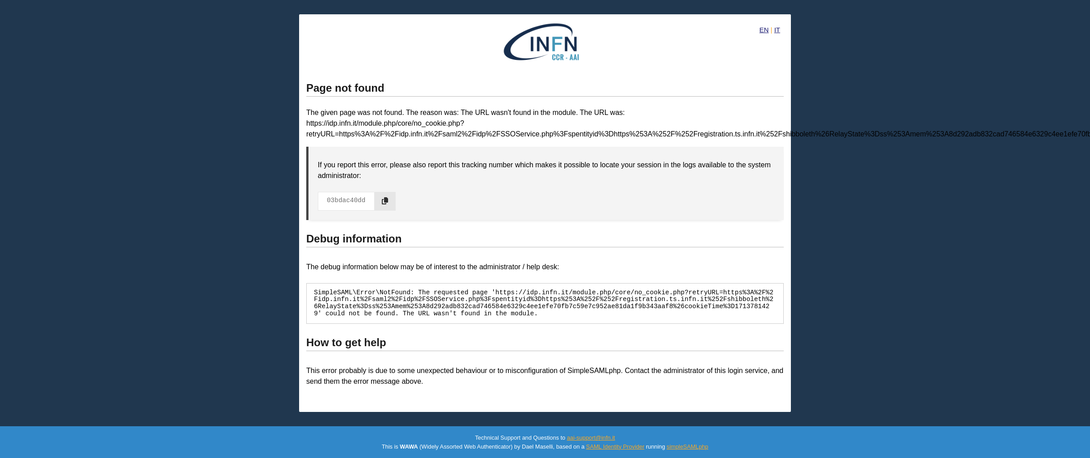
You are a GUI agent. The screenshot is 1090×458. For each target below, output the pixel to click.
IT (777, 30)
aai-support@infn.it (591, 437)
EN (764, 30)
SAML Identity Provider (615, 446)
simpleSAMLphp (687, 446)
